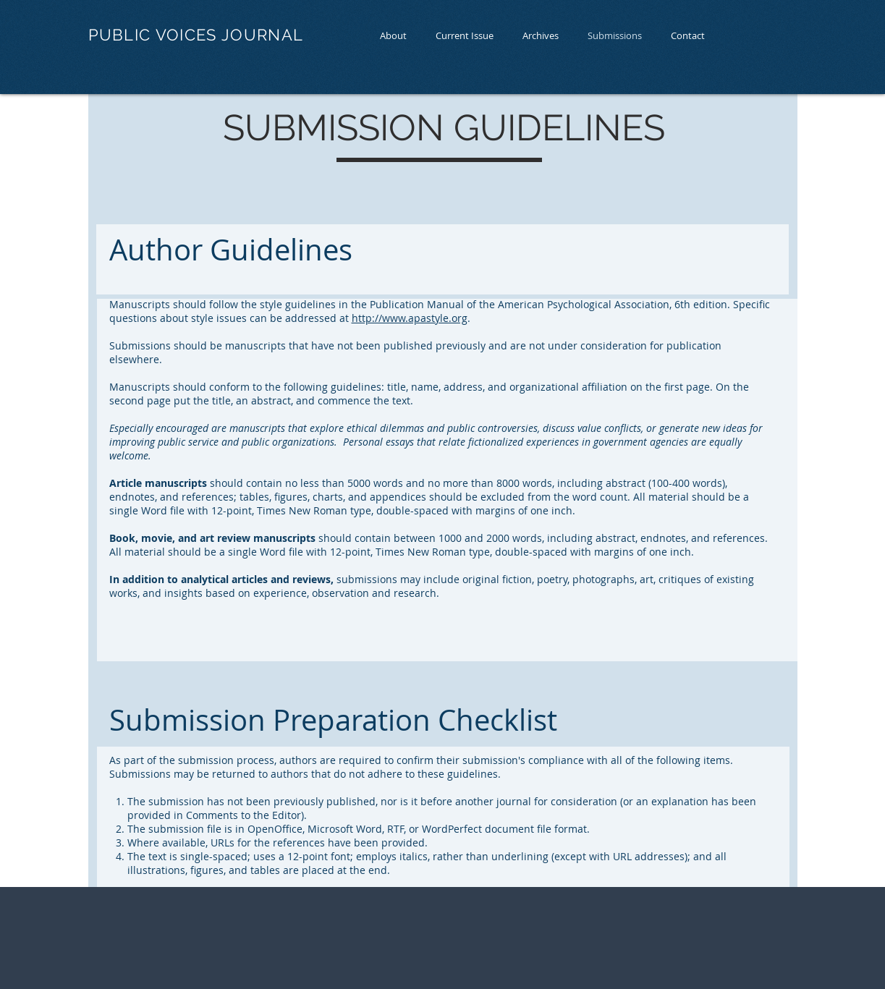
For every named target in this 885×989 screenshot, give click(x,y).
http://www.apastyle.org (409, 318)
